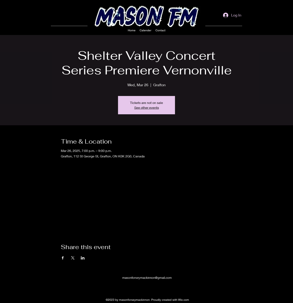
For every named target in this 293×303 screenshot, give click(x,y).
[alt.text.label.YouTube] (240, 31)
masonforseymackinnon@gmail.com (147, 277)
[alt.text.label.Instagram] (228, 31)
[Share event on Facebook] (63, 257)
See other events (146, 107)
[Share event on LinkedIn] (83, 257)
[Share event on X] (73, 257)
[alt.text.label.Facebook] (234, 31)
